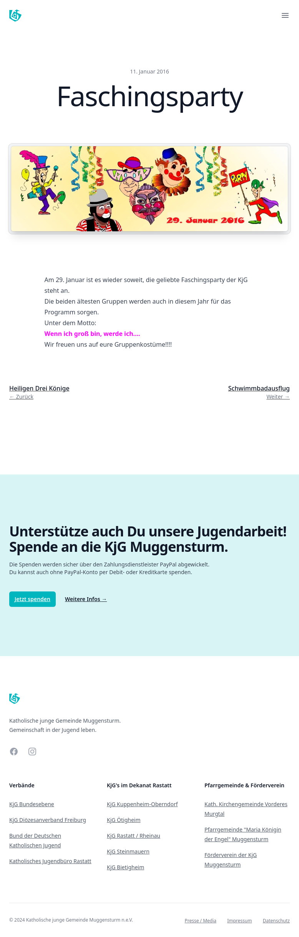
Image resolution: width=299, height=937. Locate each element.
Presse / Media (200, 920)
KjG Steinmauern (128, 851)
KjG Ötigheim (124, 819)
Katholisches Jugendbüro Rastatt (50, 861)
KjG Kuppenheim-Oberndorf (142, 804)
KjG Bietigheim (125, 867)
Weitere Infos (86, 599)
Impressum (239, 920)
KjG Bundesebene (31, 804)
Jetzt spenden (32, 599)
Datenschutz (276, 920)
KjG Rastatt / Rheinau (133, 835)
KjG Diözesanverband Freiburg (47, 819)
